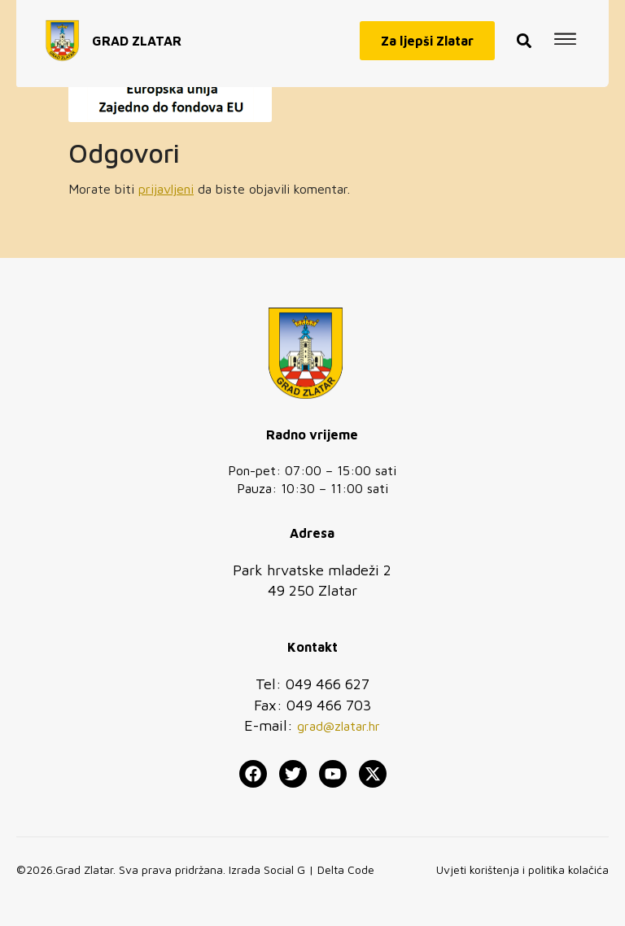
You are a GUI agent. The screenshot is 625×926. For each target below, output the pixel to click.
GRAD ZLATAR (136, 35)
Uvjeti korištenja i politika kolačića (522, 869)
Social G (284, 869)
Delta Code (345, 869)
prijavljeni (166, 188)
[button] (524, 36)
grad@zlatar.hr (338, 726)
